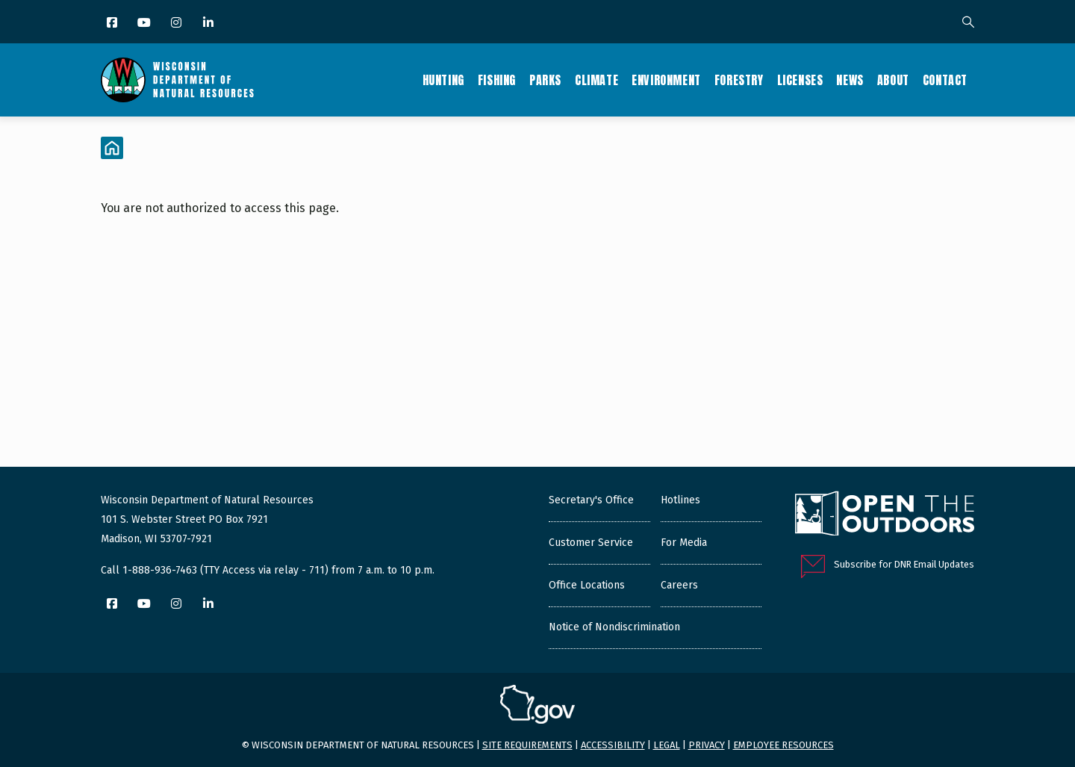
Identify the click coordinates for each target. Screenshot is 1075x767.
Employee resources (783, 745)
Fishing (497, 80)
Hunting (443, 80)
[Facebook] (113, 23)
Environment (666, 80)
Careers (679, 585)
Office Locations (587, 585)
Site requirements (527, 745)
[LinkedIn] (209, 23)
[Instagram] (177, 23)
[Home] (112, 148)
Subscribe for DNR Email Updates (904, 564)
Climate (596, 80)
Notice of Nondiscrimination (614, 627)
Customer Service (591, 542)
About (893, 80)
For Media (684, 542)
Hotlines (680, 500)
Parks (545, 80)
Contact (945, 80)
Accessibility (613, 745)
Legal (666, 745)
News (849, 80)
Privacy (706, 745)
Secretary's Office (591, 500)
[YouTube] (145, 23)
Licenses (800, 80)
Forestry (739, 80)
